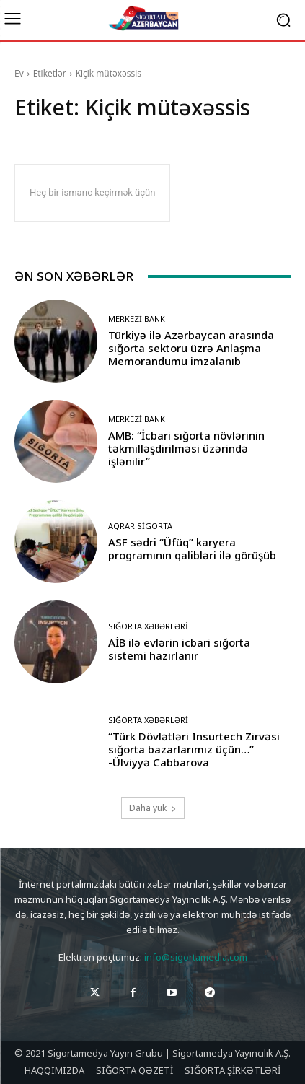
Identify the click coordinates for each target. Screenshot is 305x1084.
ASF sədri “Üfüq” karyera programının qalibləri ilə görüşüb (192, 548)
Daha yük (153, 808)
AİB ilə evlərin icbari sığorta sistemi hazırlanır (179, 649)
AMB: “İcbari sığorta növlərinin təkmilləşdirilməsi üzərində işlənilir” (186, 448)
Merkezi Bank (136, 319)
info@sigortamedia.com (195, 956)
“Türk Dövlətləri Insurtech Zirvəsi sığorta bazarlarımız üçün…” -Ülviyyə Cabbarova (194, 749)
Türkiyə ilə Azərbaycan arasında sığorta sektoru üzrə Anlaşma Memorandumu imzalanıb (191, 348)
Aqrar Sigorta (140, 526)
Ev (19, 73)
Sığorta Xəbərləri (148, 626)
